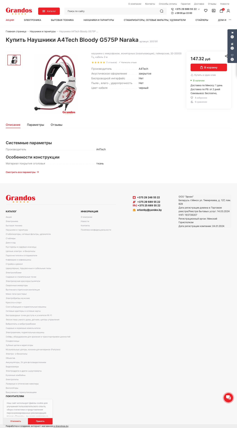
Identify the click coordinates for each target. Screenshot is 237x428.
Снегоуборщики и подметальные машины (26, 307)
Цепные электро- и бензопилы (20, 251)
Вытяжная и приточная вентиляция (23, 289)
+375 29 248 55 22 (148, 197)
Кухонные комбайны (16, 375)
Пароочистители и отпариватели (21, 255)
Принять (40, 421)
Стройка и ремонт (14, 264)
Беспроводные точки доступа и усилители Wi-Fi (29, 315)
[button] (185, 9)
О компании (86, 217)
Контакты (85, 225)
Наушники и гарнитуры (99, 20)
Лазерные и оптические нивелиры (22, 383)
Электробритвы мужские (18, 298)
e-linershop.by (60, 426)
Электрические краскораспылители (23, 281)
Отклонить (15, 421)
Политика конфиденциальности (96, 230)
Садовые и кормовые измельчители (23, 328)
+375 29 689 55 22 (146, 201)
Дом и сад (225, 20)
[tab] (15, 125)
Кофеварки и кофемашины (18, 259)
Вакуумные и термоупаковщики (21, 392)
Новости (85, 221)
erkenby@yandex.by (149, 209)
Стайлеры (202, 20)
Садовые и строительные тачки (21, 277)
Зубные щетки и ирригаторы (19, 345)
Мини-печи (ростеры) (16, 294)
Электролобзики (13, 272)
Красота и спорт (14, 302)
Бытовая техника (62, 20)
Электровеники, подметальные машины (25, 332)
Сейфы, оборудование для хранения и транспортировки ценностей (38, 336)
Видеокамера (12, 366)
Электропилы (12, 379)
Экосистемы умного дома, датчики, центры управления (32, 319)
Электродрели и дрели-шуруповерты (24, 371)
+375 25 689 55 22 (146, 205)
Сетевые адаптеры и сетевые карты (23, 311)
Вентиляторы (12, 388)
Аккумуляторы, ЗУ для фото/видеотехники (26, 362)
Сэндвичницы (12, 341)
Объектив (10, 358)
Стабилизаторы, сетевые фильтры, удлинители (155, 20)
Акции (10, 20)
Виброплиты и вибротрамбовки (21, 324)
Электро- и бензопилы (16, 354)
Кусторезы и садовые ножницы (21, 247)
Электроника (32, 20)
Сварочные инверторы (17, 285)
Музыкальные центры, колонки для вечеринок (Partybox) (33, 349)
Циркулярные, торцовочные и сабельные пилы (28, 268)
